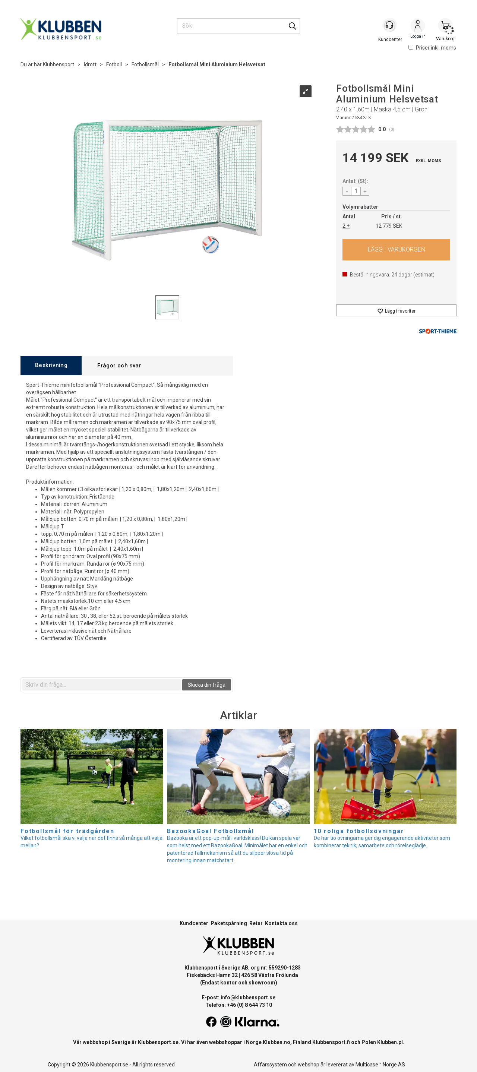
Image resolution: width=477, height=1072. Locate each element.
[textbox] (102, 685)
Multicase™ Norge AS (380, 1065)
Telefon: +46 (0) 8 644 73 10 (238, 1005)
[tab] (51, 365)
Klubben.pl (390, 1042)
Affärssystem (270, 1065)
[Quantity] (355, 191)
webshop (308, 1065)
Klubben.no (276, 1042)
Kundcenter (194, 923)
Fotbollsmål (145, 64)
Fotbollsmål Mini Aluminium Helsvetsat (216, 64)
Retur (256, 923)
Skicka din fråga (206, 685)
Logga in (417, 26)
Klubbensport (58, 64)
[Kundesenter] (390, 25)
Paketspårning (229, 923)
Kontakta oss (281, 923)
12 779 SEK (389, 226)
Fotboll (114, 64)
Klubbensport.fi (331, 1042)
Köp (396, 249)
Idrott (90, 64)
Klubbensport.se (158, 1042)
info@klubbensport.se (248, 997)
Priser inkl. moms (432, 48)
